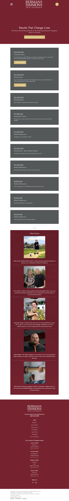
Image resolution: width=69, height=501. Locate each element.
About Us (34, 422)
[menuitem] (12, 498)
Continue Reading (20, 62)
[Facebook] (33, 482)
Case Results (34, 429)
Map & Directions (34, 448)
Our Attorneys (34, 424)
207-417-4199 (34, 416)
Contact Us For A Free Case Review (34, 37)
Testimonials (34, 434)
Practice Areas (34, 427)
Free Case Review (34, 436)
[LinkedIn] (36, 482)
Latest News (34, 432)
